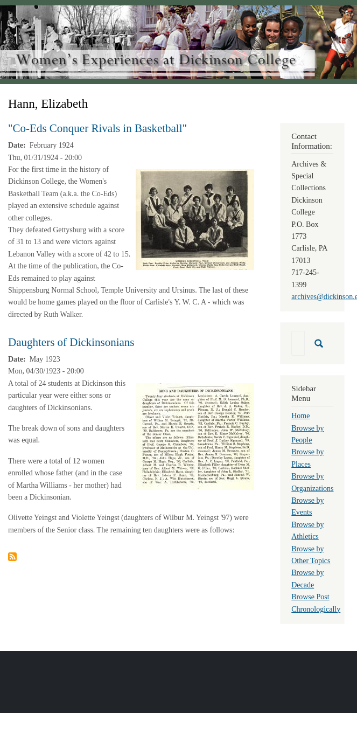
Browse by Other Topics (310, 555)
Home (300, 416)
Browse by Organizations (312, 482)
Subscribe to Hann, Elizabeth (12, 556)
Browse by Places (307, 458)
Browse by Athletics (307, 531)
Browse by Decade (307, 578)
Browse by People (307, 434)
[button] (195, 219)
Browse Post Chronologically (315, 603)
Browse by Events (307, 506)
